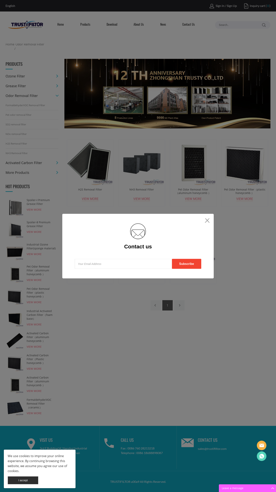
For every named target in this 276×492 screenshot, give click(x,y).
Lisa (261, 445)
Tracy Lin (261, 456)
